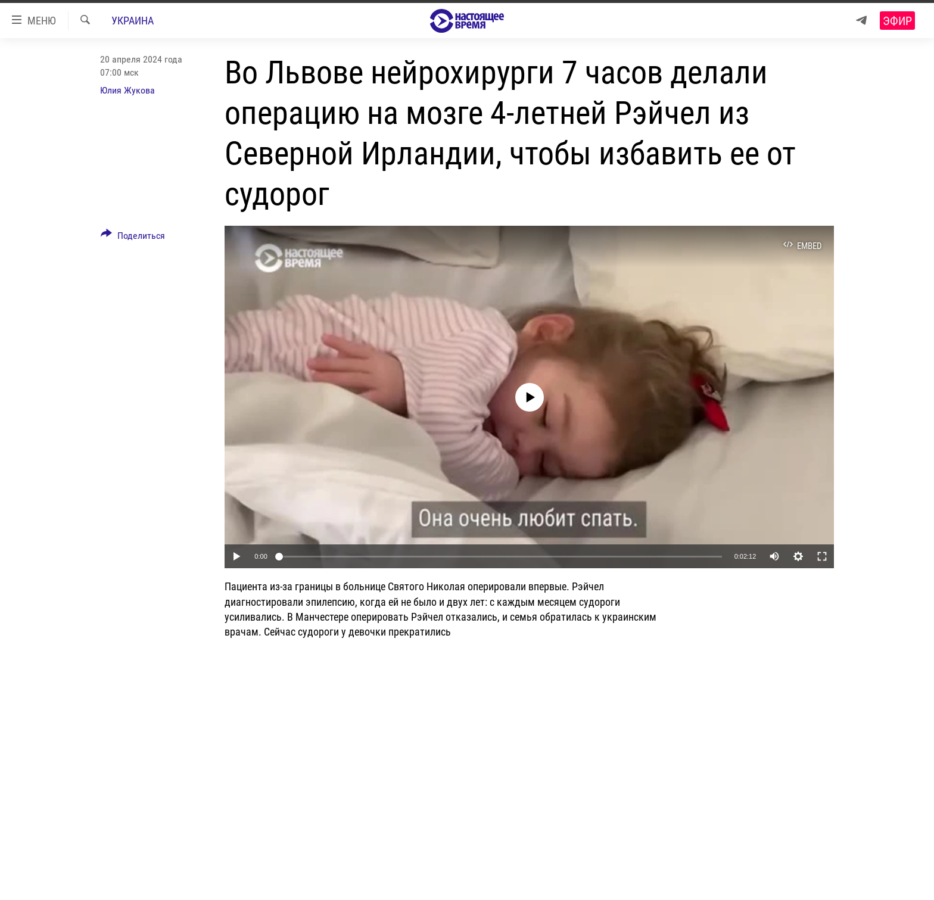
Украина (132, 20)
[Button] (133, 238)
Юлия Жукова (127, 90)
